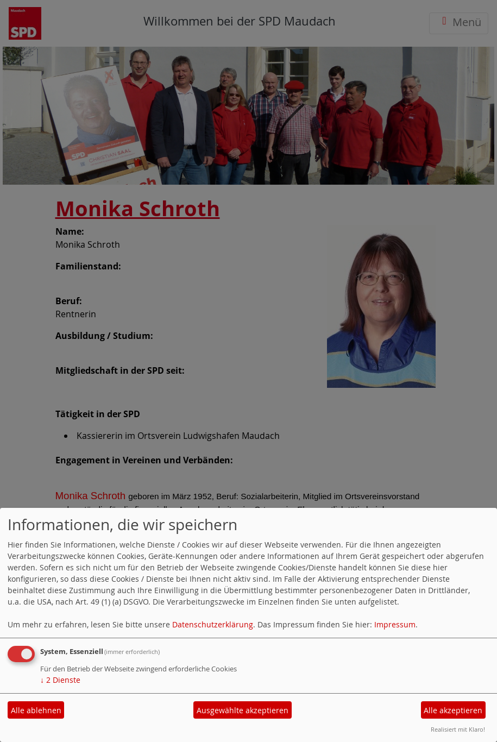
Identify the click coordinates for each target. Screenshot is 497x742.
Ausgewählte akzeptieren (242, 710)
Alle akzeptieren (453, 710)
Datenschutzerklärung (212, 624)
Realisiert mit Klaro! (458, 729)
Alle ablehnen (36, 710)
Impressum (395, 624)
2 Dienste (60, 680)
